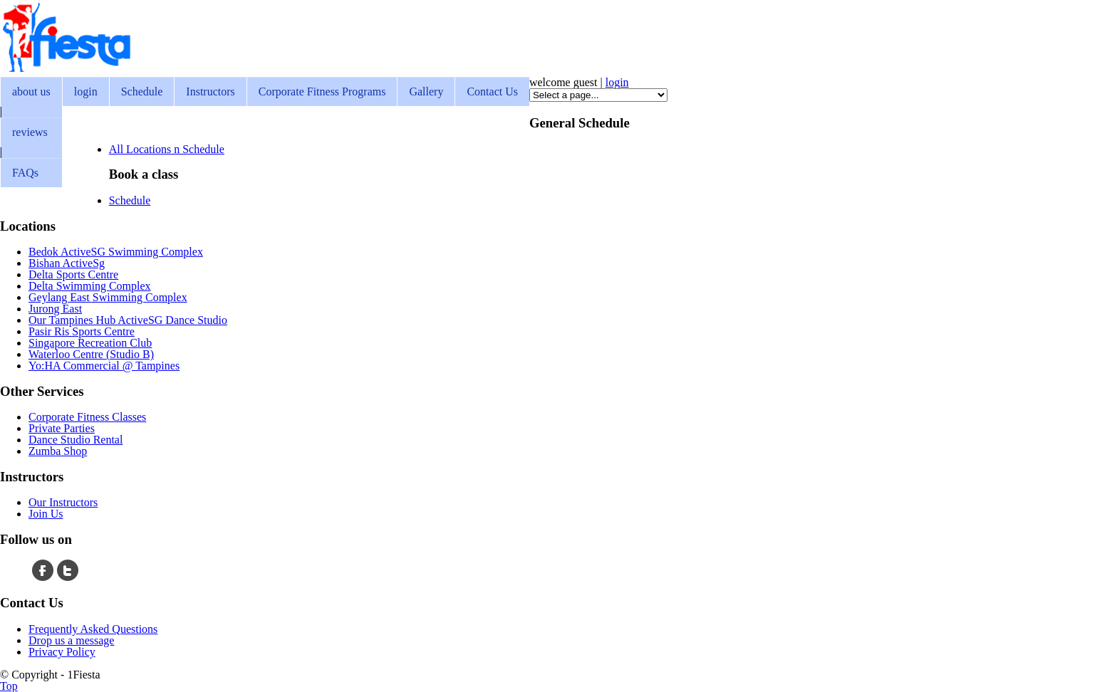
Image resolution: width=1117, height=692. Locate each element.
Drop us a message (71, 640)
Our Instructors (63, 502)
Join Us (45, 514)
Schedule (142, 91)
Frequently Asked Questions (92, 629)
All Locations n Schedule (166, 149)
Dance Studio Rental (75, 440)
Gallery (426, 91)
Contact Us (492, 91)
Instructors (210, 91)
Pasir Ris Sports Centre (81, 331)
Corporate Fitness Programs (322, 91)
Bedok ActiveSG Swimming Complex (115, 252)
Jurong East (55, 309)
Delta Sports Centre (73, 274)
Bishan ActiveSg (66, 263)
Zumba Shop (57, 451)
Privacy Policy (61, 652)
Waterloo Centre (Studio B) (91, 354)
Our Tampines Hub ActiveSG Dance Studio (127, 320)
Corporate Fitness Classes (87, 417)
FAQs (25, 173)
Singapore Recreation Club (90, 343)
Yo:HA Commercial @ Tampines (104, 366)
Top (9, 686)
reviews (30, 132)
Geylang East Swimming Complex (107, 297)
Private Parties (61, 428)
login (86, 91)
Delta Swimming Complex (89, 286)
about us (31, 91)
